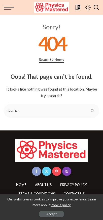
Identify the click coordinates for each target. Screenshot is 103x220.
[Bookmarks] (77, 7)
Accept (51, 214)
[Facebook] (36, 171)
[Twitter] (46, 171)
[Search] (96, 7)
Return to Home (51, 59)
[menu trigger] (10, 7)
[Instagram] (66, 171)
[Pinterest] (56, 171)
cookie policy (61, 205)
